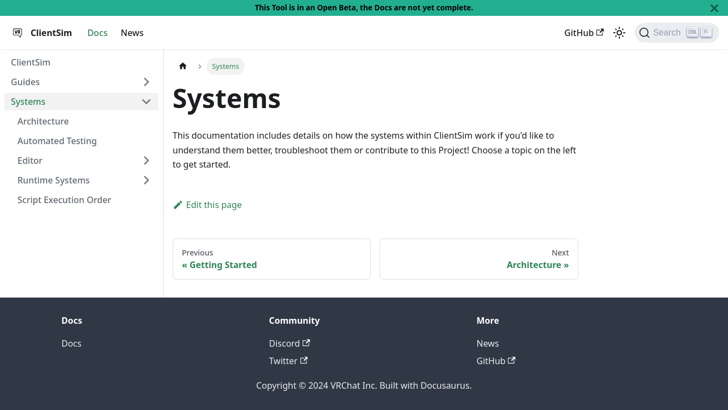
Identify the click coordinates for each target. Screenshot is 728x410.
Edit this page (207, 205)
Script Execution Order (64, 200)
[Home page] (183, 66)
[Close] (714, 8)
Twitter (288, 361)
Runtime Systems (53, 180)
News (132, 33)
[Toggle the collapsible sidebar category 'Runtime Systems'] (146, 180)
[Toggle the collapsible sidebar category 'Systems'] (146, 101)
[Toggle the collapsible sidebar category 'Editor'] (146, 160)
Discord (289, 343)
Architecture (43, 121)
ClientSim (30, 62)
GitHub (583, 33)
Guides (25, 82)
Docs (97, 33)
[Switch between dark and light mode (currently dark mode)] (619, 32)
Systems (28, 102)
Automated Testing (57, 141)
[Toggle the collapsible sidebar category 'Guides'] (146, 82)
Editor (30, 161)
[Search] (677, 33)
